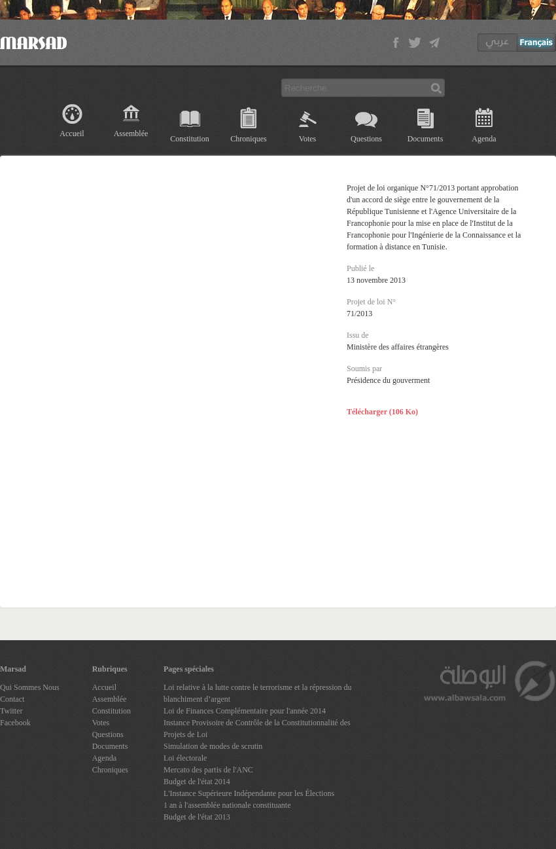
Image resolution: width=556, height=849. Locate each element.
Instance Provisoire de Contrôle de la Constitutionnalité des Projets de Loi (257, 728)
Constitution (189, 138)
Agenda (484, 138)
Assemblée (131, 133)
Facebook (15, 722)
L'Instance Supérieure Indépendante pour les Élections (249, 793)
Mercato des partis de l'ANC (208, 769)
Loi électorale (185, 758)
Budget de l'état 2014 (197, 781)
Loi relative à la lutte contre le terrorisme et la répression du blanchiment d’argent (258, 693)
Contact (12, 699)
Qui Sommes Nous (30, 687)
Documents (425, 138)
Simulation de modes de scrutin (213, 746)
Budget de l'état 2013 (197, 817)
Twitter (11, 710)
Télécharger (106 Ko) (382, 411)
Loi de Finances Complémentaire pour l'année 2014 (245, 710)
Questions (366, 138)
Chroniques (248, 138)
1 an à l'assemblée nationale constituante (227, 805)
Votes (307, 138)
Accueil (72, 133)
